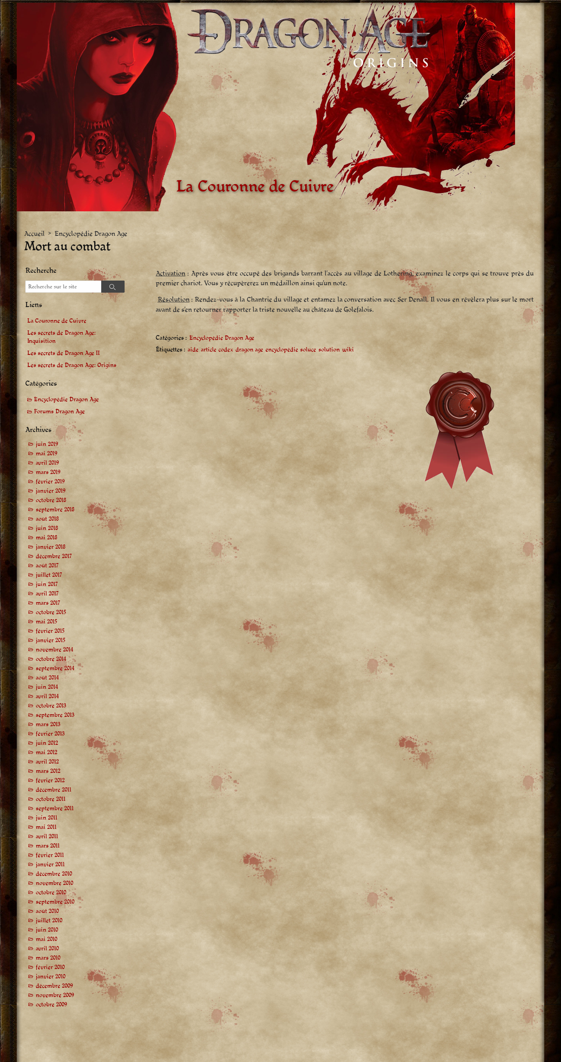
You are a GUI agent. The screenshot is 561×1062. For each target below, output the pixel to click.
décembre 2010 (54, 874)
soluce (308, 350)
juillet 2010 (49, 920)
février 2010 (50, 967)
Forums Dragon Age (59, 411)
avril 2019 (47, 463)
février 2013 (50, 733)
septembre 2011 (55, 808)
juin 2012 (47, 743)
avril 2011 (47, 836)
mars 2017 (48, 603)
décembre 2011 (53, 789)
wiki (348, 350)
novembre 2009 (55, 995)
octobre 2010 (51, 892)
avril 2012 (47, 761)
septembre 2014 (55, 668)
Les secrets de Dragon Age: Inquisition (61, 337)
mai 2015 (46, 621)
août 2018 (47, 519)
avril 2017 (47, 593)
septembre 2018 (55, 509)
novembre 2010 (54, 883)
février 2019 (50, 481)
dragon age (249, 350)
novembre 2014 (54, 649)
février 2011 (50, 855)
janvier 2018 (50, 547)
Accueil (34, 233)
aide (193, 350)
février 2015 (50, 631)
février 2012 (50, 780)
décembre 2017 (54, 556)
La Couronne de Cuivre (56, 321)
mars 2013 (48, 724)
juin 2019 (47, 444)
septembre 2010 (55, 902)
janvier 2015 (50, 640)
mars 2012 (48, 771)
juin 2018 (47, 528)
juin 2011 (46, 817)
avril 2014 (47, 696)
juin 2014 (47, 687)
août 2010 (47, 911)
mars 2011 (48, 846)
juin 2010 (47, 930)
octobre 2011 (50, 799)
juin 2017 (47, 584)
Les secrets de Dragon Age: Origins (71, 365)
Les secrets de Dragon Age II (63, 353)
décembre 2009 (54, 986)
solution (329, 350)
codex (225, 350)
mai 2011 (46, 827)
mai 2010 (46, 939)
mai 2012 (46, 752)
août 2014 (47, 677)
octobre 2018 (51, 500)
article (208, 350)
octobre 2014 (51, 659)
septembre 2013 (55, 715)
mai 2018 (46, 537)
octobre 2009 (51, 1004)
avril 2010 (47, 948)
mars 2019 (48, 472)
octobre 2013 (51, 705)
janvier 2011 (50, 864)
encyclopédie (282, 350)
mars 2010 (48, 958)
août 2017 (47, 565)
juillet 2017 (49, 575)
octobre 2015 (51, 612)
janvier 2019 (50, 491)
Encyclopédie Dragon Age (91, 233)
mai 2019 (46, 453)
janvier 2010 (50, 976)
